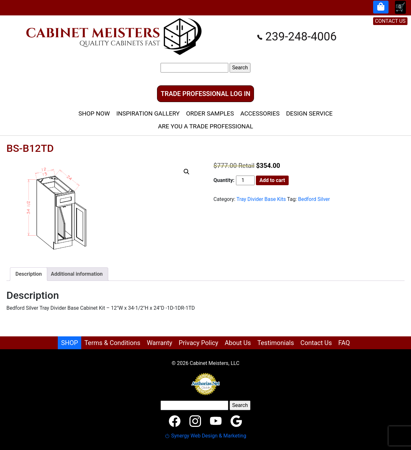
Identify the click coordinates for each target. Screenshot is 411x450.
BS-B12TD (30, 148)
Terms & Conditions (112, 343)
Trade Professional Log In (205, 94)
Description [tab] (28, 274)
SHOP (69, 343)
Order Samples (210, 113)
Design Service (309, 113)
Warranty (159, 343)
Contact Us (316, 343)
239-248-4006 (297, 36)
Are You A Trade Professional (205, 126)
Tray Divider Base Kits (261, 199)
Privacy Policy (198, 343)
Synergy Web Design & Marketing (205, 436)
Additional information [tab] (76, 274)
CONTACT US (390, 21)
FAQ (344, 343)
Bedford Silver (314, 199)
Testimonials (275, 343)
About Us (238, 343)
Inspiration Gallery (147, 113)
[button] (186, 171)
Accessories (259, 113)
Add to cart (272, 180)
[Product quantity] (245, 180)
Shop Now (94, 113)
